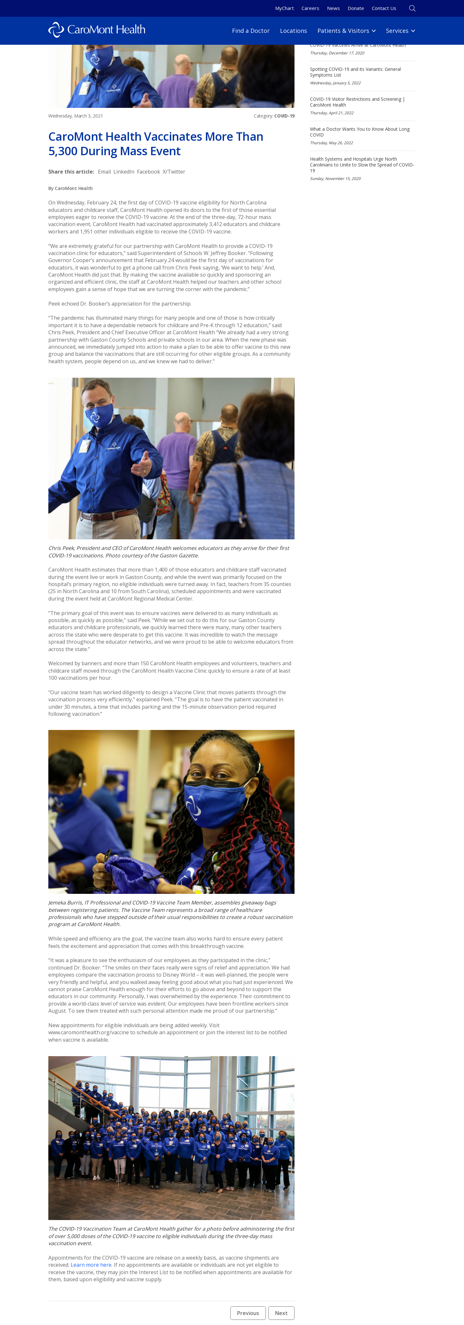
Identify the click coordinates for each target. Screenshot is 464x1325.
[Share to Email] (104, 171)
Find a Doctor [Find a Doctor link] (251, 30)
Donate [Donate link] (356, 8)
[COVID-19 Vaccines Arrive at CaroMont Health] (363, 49)
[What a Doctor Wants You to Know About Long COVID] (363, 136)
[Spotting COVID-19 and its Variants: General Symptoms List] (363, 76)
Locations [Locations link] (293, 30)
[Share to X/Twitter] (174, 171)
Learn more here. (91, 1264)
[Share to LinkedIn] (124, 171)
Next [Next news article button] (281, 1313)
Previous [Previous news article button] (248, 1313)
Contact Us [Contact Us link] (384, 8)
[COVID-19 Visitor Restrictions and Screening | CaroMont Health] (363, 106)
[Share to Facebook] (148, 171)
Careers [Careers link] (310, 8)
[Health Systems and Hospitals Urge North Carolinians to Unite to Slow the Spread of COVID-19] (363, 168)
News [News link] (333, 8)
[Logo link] (96, 31)
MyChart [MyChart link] (284, 8)
